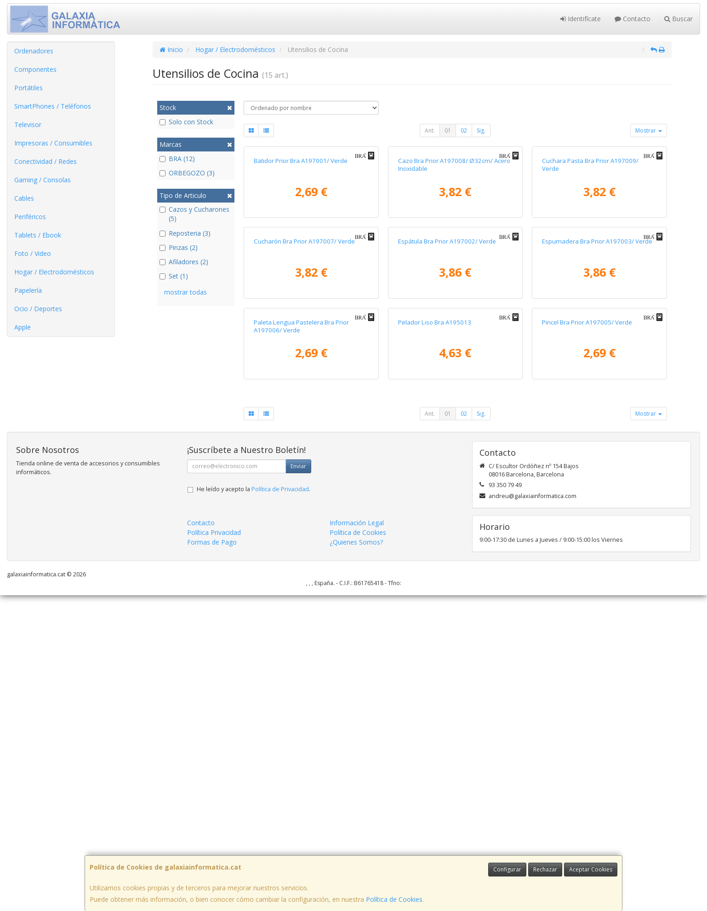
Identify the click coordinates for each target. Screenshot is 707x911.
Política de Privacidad (280, 805)
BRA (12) (177, 158)
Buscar (678, 18)
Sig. (481, 130)
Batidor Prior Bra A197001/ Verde (301, 265)
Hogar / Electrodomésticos (54, 271)
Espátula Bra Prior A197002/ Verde (447, 451)
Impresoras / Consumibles (53, 143)
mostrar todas (185, 292)
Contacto (632, 18)
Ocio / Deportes (38, 308)
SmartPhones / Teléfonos (52, 106)
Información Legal (357, 838)
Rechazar (545, 869)
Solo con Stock (186, 121)
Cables (24, 198)
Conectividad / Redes (45, 161)
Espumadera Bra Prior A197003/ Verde (597, 451)
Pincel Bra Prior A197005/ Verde (587, 637)
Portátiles (28, 87)
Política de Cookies (394, 899)
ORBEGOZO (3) (187, 172)
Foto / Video (32, 253)
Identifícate (580, 18)
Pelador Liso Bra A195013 (434, 637)
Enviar (298, 782)
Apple (22, 327)
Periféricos (30, 216)
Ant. (430, 130)
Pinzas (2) (179, 247)
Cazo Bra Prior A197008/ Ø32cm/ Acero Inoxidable (454, 269)
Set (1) (174, 276)
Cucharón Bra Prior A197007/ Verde (304, 451)
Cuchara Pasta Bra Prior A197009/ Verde (590, 269)
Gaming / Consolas (42, 179)
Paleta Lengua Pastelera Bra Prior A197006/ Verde (301, 641)
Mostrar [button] (648, 130)
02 (464, 130)
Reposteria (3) (185, 233)
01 (448, 130)
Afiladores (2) (184, 261)
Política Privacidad (214, 848)
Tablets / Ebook (37, 235)
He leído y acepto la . (253, 805)
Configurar (507, 869)
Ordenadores (33, 50)
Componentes (35, 69)
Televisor (27, 124)
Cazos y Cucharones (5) (194, 214)
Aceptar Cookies (590, 869)
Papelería (28, 290)
